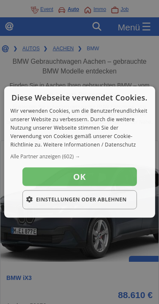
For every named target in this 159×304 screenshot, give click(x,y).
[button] (79, 156)
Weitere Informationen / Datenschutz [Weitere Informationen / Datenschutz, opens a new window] (89, 144)
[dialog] (79, 152)
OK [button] (79, 176)
